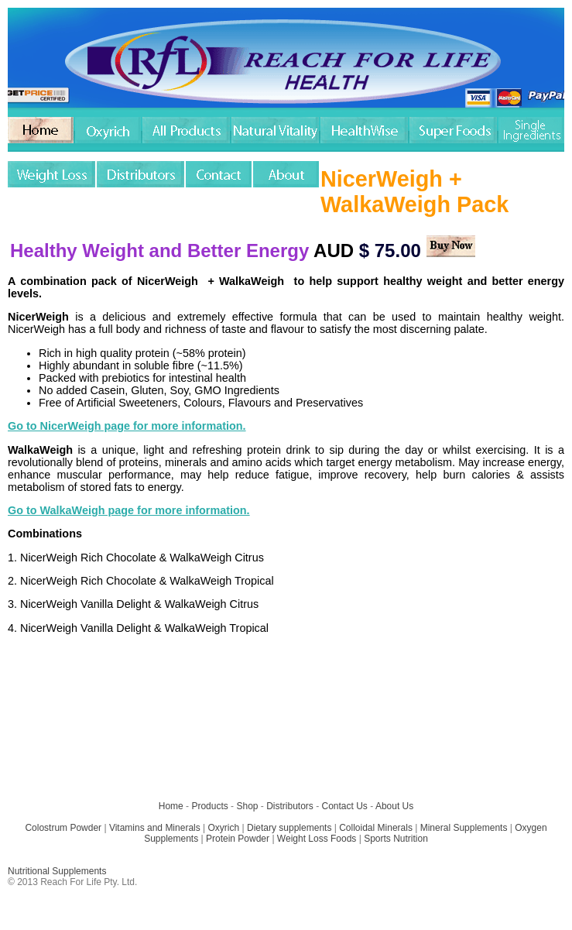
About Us (394, 806)
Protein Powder (237, 838)
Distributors (289, 806)
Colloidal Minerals (376, 827)
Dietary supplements (289, 827)
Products (209, 806)
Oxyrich (224, 827)
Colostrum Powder (63, 827)
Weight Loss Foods (317, 838)
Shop (247, 806)
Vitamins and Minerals (154, 827)
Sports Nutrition (396, 838)
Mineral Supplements (464, 827)
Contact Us (345, 806)
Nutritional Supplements (57, 871)
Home (171, 806)
